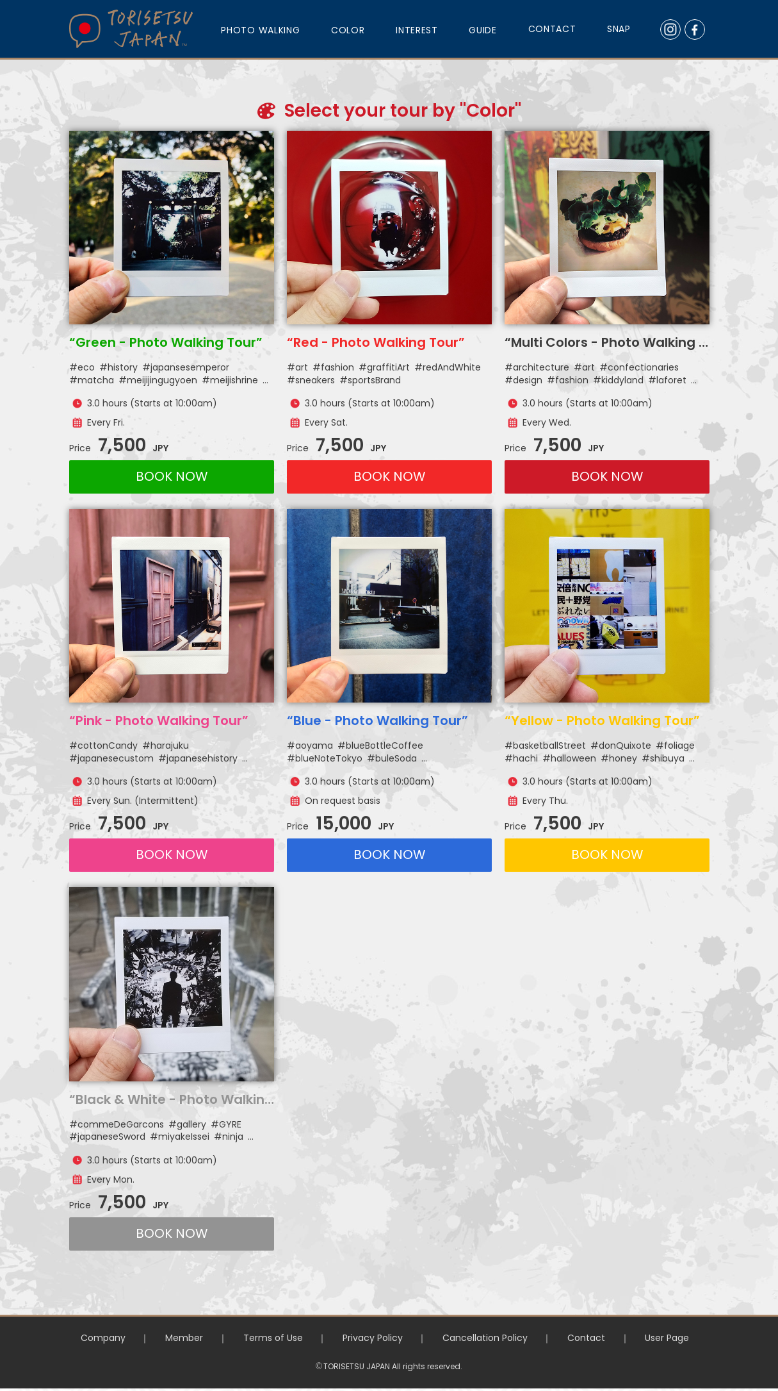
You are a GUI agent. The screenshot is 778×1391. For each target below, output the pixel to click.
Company (87, 1338)
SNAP (619, 28)
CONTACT (552, 28)
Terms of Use (267, 1338)
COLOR (348, 30)
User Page (682, 1338)
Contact (596, 1338)
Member (174, 1338)
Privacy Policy (372, 1338)
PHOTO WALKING (260, 30)
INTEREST (417, 30)
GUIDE (483, 30)
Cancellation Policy (489, 1338)
